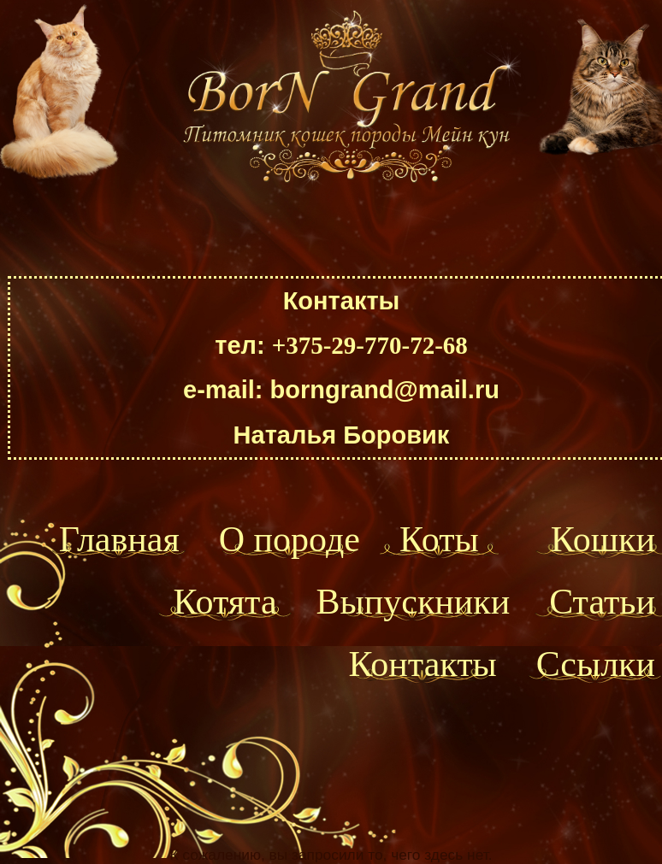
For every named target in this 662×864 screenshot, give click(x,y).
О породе (289, 539)
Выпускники (413, 601)
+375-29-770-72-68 (370, 345)
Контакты (422, 664)
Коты (439, 539)
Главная (119, 539)
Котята (225, 601)
